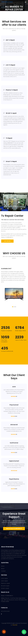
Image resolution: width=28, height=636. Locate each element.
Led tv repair (4, 581)
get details (7, 241)
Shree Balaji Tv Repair (7, 2)
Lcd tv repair (4, 578)
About (2, 568)
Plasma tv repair (5, 583)
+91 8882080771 (7, 595)
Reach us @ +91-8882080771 (14, 528)
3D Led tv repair (5, 586)
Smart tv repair (5, 588)
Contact (3, 571)
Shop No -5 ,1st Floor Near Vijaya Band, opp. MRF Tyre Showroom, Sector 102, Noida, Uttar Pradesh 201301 (14, 599)
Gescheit (14, 625)
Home (2, 566)
